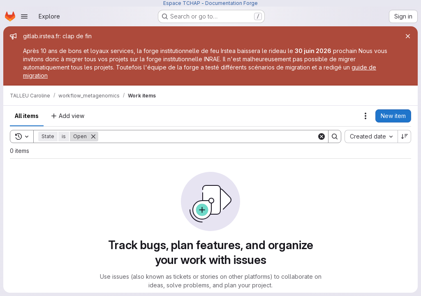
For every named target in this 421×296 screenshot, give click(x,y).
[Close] (408, 36)
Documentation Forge (231, 3)
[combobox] (371, 136)
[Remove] (93, 136)
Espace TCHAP (181, 3)
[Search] (207, 136)
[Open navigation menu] (24, 16)
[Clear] (321, 136)
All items (27, 115)
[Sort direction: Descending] (404, 136)
